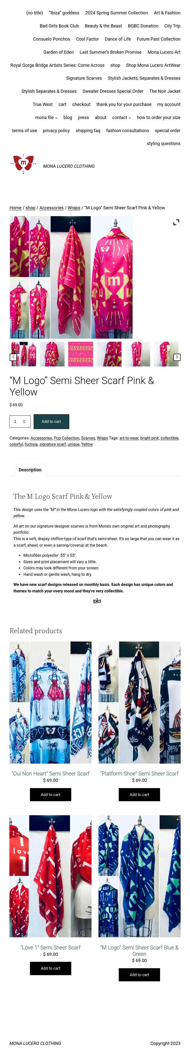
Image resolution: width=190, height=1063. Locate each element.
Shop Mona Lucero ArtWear (153, 65)
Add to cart (51, 421)
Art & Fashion (167, 12)
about (100, 117)
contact (119, 117)
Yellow (87, 444)
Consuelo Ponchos (51, 39)
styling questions (164, 143)
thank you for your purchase (123, 104)
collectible (170, 438)
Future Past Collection (158, 39)
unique (73, 444)
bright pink (149, 438)
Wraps (74, 207)
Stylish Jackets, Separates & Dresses (144, 78)
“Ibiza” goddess (64, 12)
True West (43, 104)
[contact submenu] (129, 117)
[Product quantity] (19, 421)
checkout (81, 104)
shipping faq (88, 130)
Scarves (88, 438)
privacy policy (56, 130)
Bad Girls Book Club (59, 25)
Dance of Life (118, 39)
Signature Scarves (84, 78)
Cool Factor (87, 39)
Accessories (51, 207)
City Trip (172, 25)
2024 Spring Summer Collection (116, 12)
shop (115, 65)
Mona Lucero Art (163, 52)
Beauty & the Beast (103, 25)
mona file (44, 117)
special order (167, 130)
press (83, 117)
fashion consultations (127, 130)
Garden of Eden (58, 52)
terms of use (24, 130)
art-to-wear (128, 438)
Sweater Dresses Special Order (113, 91)
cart (63, 104)
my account (168, 104)
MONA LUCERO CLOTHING (69, 166)
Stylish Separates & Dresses (49, 91)
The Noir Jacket (164, 91)
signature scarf (52, 444)
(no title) (34, 12)
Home (15, 207)
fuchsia (31, 444)
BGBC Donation (143, 25)
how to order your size (158, 117)
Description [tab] (30, 469)
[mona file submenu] (56, 117)
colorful (16, 444)
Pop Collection (66, 438)
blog (67, 117)
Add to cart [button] (50, 794)
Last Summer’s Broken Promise (111, 52)
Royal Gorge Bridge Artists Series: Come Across (57, 65)
